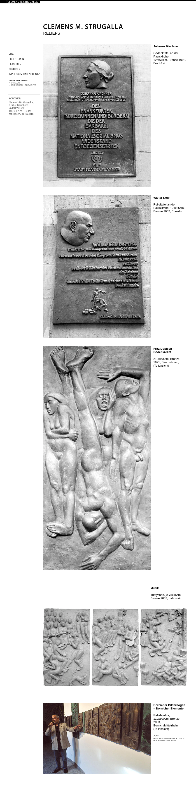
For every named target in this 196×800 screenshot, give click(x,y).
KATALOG (15, 83)
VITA (11, 54)
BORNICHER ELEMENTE (23, 85)
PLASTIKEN (15, 64)
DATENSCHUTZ (31, 74)
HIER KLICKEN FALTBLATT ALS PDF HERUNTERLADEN (168, 739)
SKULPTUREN (16, 59)
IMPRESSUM (16, 74)
